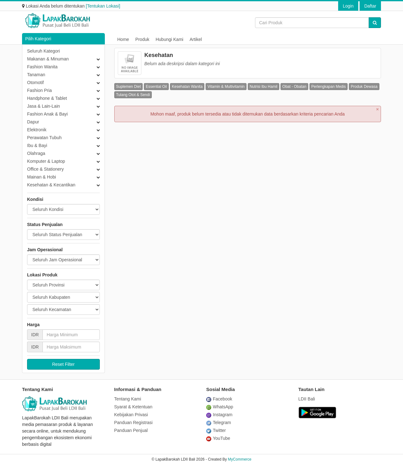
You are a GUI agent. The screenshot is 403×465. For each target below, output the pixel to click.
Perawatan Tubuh (44, 137)
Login (348, 6)
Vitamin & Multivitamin (226, 86)
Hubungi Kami (169, 39)
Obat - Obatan (294, 86)
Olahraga (36, 153)
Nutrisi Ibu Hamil (263, 86)
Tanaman (36, 74)
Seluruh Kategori (43, 51)
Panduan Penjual (131, 430)
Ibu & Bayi (37, 145)
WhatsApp (219, 406)
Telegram (218, 422)
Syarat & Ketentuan (133, 406)
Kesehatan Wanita (187, 86)
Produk (142, 39)
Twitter (216, 430)
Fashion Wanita (42, 66)
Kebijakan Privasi (131, 414)
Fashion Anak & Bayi (47, 113)
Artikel (196, 39)
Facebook (219, 398)
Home (123, 39)
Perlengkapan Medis (328, 86)
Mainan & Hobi (41, 176)
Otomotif (35, 82)
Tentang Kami (127, 398)
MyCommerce (240, 459)
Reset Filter (63, 364)
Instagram (219, 414)
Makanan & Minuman (48, 58)
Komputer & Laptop (46, 161)
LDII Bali (306, 398)
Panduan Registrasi (133, 422)
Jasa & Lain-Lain (43, 106)
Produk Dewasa (364, 86)
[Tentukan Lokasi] (103, 6)
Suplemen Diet (128, 86)
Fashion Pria (39, 90)
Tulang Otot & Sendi (133, 95)
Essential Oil (156, 86)
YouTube (218, 438)
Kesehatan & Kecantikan (51, 184)
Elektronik (36, 129)
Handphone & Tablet (47, 98)
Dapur (33, 121)
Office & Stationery (45, 169)
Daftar (370, 6)
